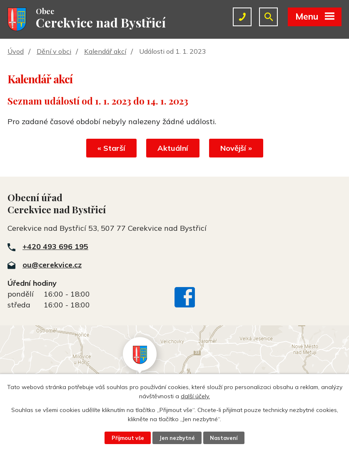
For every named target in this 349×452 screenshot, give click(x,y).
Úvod (15, 51)
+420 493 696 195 (55, 246)
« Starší (111, 148)
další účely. (195, 396)
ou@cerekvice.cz (52, 265)
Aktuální (172, 148)
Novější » (236, 148)
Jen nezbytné (177, 438)
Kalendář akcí (105, 51)
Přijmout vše (128, 438)
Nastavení (223, 438)
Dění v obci (54, 51)
